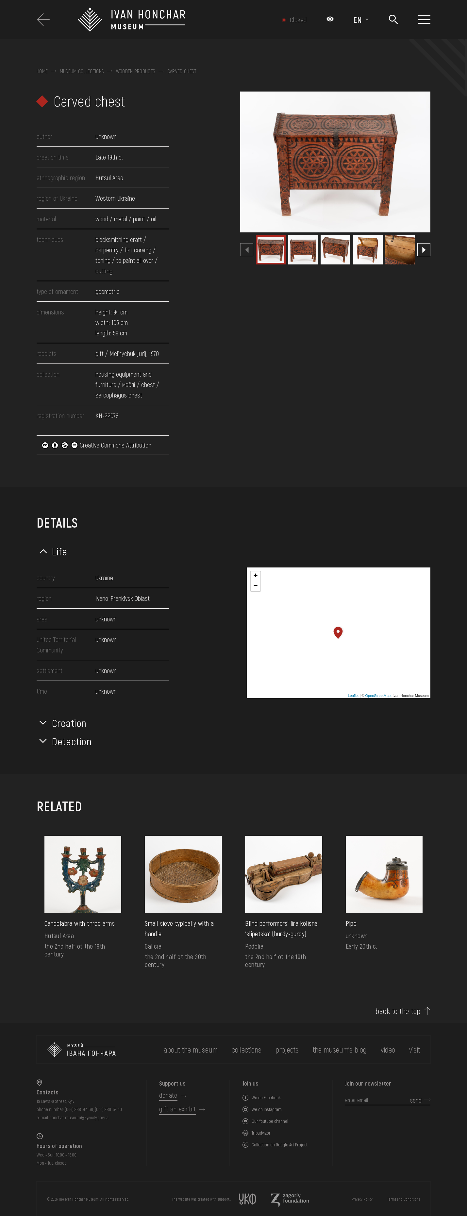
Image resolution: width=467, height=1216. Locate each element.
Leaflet (353, 696)
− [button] (255, 586)
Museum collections (82, 71)
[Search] (393, 19)
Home (42, 71)
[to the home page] (81, 1049)
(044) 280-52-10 (108, 1109)
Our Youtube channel (270, 1121)
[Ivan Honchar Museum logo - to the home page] (164, 20)
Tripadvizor (261, 1133)
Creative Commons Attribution (96, 445)
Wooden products (136, 71)
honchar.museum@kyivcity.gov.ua (78, 1117)
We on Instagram (267, 1109)
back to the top (397, 1011)
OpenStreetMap (378, 696)
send (416, 1100)
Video (388, 1049)
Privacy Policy (362, 1199)
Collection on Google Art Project (280, 1144)
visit (414, 1049)
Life (59, 551)
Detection (72, 741)
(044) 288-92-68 (79, 1109)
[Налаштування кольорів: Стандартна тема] (330, 19)
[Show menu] (424, 19)
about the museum (191, 1049)
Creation (69, 723)
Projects (287, 1049)
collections (246, 1049)
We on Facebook (266, 1097)
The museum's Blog (340, 1049)
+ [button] (255, 576)
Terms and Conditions (403, 1199)
